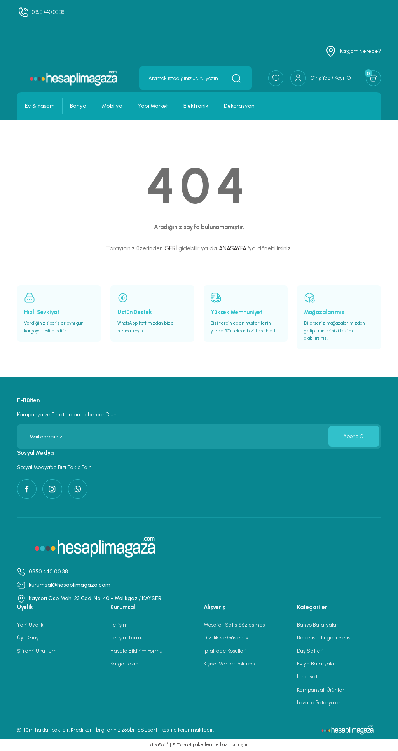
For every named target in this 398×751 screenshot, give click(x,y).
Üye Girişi (28, 639)
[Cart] (373, 78)
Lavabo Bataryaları (319, 703)
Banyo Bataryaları (318, 626)
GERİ (170, 248)
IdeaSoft (158, 745)
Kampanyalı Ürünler (320, 690)
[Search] (194, 78)
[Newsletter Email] (199, 436)
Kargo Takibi (125, 664)
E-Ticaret (182, 745)
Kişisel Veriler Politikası (230, 664)
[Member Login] (319, 78)
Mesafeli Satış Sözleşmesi (235, 626)
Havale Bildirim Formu (136, 651)
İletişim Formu (127, 639)
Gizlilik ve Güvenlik (226, 639)
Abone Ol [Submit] (353, 436)
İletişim (119, 626)
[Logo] (73, 78)
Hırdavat (307, 677)
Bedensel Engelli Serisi (324, 639)
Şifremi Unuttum (37, 651)
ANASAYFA (232, 248)
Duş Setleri (310, 651)
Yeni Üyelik (30, 626)
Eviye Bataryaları (317, 664)
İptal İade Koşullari (225, 651)
